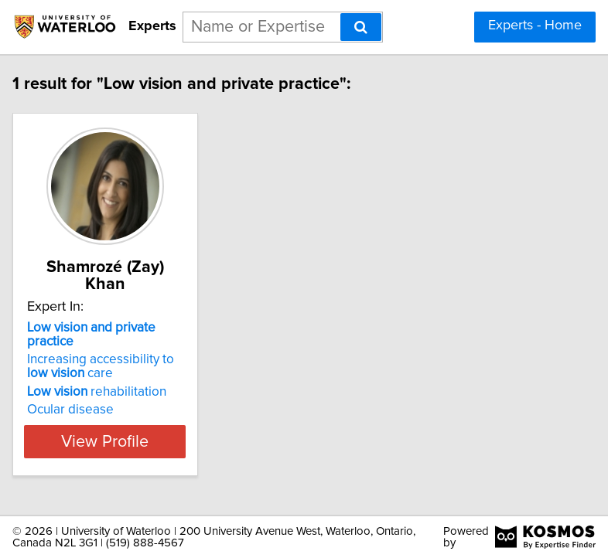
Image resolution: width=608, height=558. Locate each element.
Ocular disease (72, 410)
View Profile (107, 441)
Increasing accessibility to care (102, 366)
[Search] (360, 27)
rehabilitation (98, 392)
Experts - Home (535, 25)
